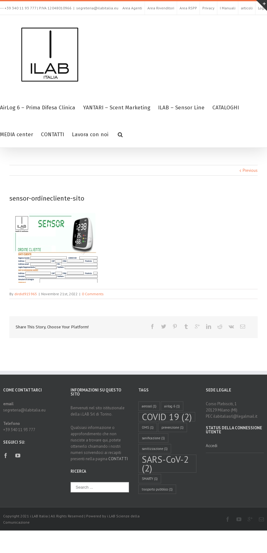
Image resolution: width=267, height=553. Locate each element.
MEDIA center (16, 134)
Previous (250, 170)
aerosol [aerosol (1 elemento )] (149, 406)
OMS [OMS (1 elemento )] (148, 427)
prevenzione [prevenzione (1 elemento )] (172, 427)
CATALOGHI (225, 107)
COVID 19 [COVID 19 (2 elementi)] (167, 416)
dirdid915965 (25, 293)
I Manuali (227, 8)
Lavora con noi (90, 134)
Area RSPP (188, 8)
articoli (247, 8)
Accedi (211, 445)
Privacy (208, 8)
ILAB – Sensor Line (181, 107)
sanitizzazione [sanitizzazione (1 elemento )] (155, 448)
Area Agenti (132, 8)
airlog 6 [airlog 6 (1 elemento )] (172, 406)
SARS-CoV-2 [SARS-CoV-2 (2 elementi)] (165, 464)
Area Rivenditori (160, 8)
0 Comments (93, 293)
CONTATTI (52, 134)
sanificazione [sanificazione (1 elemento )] (153, 438)
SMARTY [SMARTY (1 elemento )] (150, 478)
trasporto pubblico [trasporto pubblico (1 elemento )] (157, 489)
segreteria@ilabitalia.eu (97, 8)
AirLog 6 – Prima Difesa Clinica (37, 107)
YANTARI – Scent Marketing (116, 107)
